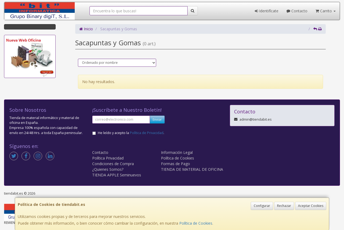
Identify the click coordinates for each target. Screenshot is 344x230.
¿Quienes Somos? (107, 169)
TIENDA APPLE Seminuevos (116, 174)
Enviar (157, 119)
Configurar (262, 205)
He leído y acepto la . (131, 133)
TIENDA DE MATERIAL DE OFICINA (192, 169)
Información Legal (177, 152)
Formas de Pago (175, 163)
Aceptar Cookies (310, 205)
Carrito (326, 10)
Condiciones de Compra (113, 163)
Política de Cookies (195, 223)
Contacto (296, 10)
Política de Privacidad (146, 133)
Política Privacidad (108, 158)
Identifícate (266, 10)
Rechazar (284, 205)
